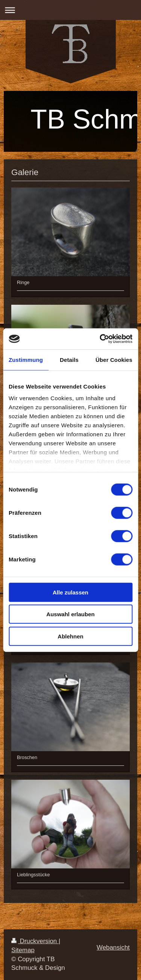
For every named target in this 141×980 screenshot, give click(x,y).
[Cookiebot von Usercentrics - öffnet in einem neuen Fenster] (100, 339)
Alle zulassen (70, 592)
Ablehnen (70, 636)
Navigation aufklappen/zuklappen (70, 10)
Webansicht (113, 947)
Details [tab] (69, 359)
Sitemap (23, 950)
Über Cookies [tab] (114, 359)
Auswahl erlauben (70, 614)
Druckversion (35, 941)
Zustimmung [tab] (26, 359)
